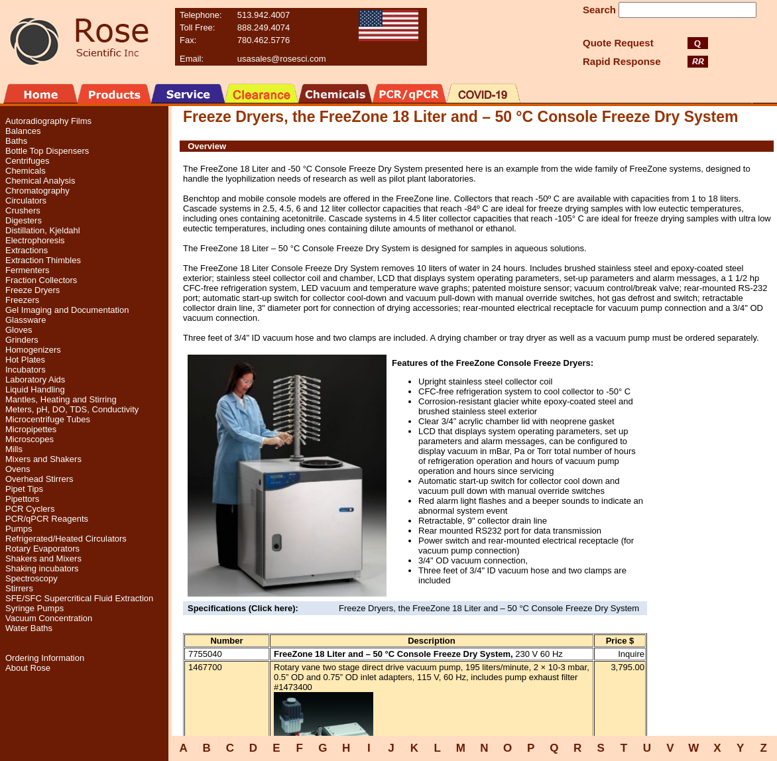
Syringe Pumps (34, 608)
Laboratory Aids (35, 379)
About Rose (27, 668)
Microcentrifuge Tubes (47, 419)
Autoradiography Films (48, 121)
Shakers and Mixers (43, 558)
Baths (16, 141)
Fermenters (27, 270)
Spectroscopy (31, 578)
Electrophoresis (35, 240)
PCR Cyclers (29, 509)
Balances (22, 131)
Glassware (25, 320)
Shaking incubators (42, 568)
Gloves (18, 330)
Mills (14, 449)
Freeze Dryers (32, 290)
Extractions (26, 250)
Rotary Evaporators (42, 549)
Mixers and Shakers (43, 459)
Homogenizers (33, 350)
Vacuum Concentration (48, 618)
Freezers (22, 300)
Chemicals (25, 171)
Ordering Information (44, 658)
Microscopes (29, 439)
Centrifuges (27, 161)
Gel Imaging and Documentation (67, 310)
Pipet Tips (24, 489)
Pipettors (22, 499)
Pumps (18, 529)
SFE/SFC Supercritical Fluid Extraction (79, 598)
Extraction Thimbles (43, 260)
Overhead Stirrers (39, 479)
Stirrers (19, 588)
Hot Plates (25, 360)
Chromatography (37, 191)
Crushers (22, 210)
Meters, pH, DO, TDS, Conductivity (72, 409)
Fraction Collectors (41, 280)
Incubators (25, 370)
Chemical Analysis (40, 181)
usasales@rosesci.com (281, 59)
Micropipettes (30, 429)
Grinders (21, 340)
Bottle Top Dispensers (47, 151)
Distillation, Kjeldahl (42, 230)
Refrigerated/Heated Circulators (66, 539)
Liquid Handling (35, 389)
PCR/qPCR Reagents (46, 519)
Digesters (23, 220)
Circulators (25, 200)
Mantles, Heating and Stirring (61, 399)
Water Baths (28, 628)
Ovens (17, 469)
